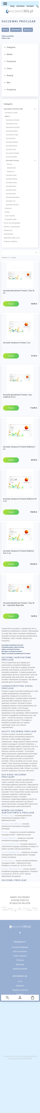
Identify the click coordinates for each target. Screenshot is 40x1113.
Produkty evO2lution (10, 241)
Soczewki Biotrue (11, 146)
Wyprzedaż (20, 964)
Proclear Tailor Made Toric (11, 869)
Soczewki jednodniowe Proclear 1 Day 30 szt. (18, 292)
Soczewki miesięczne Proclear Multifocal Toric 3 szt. (18, 552)
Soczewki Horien (11, 182)
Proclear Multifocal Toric (11, 852)
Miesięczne (28, 30)
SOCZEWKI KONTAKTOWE (13, 109)
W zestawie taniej (10, 219)
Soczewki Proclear (12, 160)
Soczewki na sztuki (11, 112)
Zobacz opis (6, 38)
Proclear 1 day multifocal (11, 824)
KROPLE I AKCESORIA (12, 227)
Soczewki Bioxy (11, 186)
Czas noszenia (10, 216)
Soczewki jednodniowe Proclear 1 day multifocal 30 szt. (17, 396)
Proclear (5, 832)
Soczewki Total (11, 149)
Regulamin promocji (20, 990)
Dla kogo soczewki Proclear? (12, 651)
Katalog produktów (20, 969)
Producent (8, 208)
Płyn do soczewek (20, 951)
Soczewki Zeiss (11, 190)
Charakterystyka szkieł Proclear (13, 647)
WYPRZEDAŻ (8, 234)
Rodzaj (7, 212)
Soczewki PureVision (13, 127)
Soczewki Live (10, 201)
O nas (20, 981)
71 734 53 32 (37, 6)
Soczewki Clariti (11, 175)
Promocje (20, 960)
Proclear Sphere (8, 861)
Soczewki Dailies (11, 157)
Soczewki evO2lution (13, 120)
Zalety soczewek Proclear (11, 649)
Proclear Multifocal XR (10, 844)
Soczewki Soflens (12, 131)
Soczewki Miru (10, 138)
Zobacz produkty (8, 36)
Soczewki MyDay (11, 179)
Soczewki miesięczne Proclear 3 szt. (17, 343)
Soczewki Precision (12, 204)
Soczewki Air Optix (12, 135)
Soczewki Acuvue (11, 124)
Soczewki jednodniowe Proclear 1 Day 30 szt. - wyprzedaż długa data (18, 604)
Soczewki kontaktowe (20, 947)
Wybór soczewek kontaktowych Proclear (16, 653)
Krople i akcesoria (20, 956)
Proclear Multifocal (9, 838)
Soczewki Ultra (11, 193)
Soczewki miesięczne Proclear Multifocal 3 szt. (19, 448)
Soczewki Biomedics (13, 197)
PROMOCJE (8, 230)
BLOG (12, 6)
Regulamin (20, 986)
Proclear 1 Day (7, 815)
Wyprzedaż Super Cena (12, 238)
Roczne (5, 30)
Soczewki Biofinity (12, 142)
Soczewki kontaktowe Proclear (12, 645)
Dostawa (20, 994)
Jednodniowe (16, 30)
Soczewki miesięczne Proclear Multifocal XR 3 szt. (20, 500)
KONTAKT (30, 6)
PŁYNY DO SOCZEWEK (12, 223)
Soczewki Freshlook (12, 153)
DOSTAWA (20, 6)
